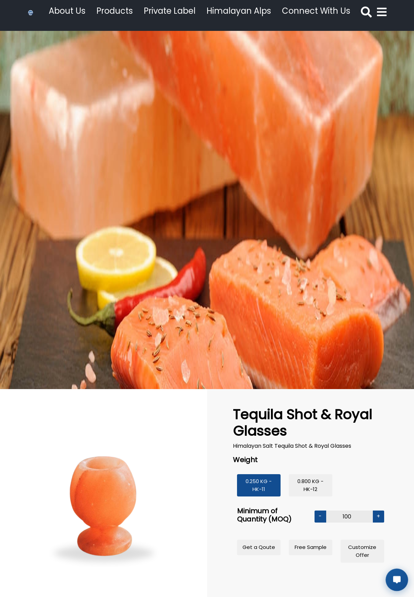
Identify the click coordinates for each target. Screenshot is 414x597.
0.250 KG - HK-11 (259, 485)
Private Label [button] (170, 10)
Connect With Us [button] (316, 10)
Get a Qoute (259, 547)
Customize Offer (362, 551)
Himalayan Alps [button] (238, 10)
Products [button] (114, 10)
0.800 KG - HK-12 (310, 485)
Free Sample (311, 547)
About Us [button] (67, 10)
